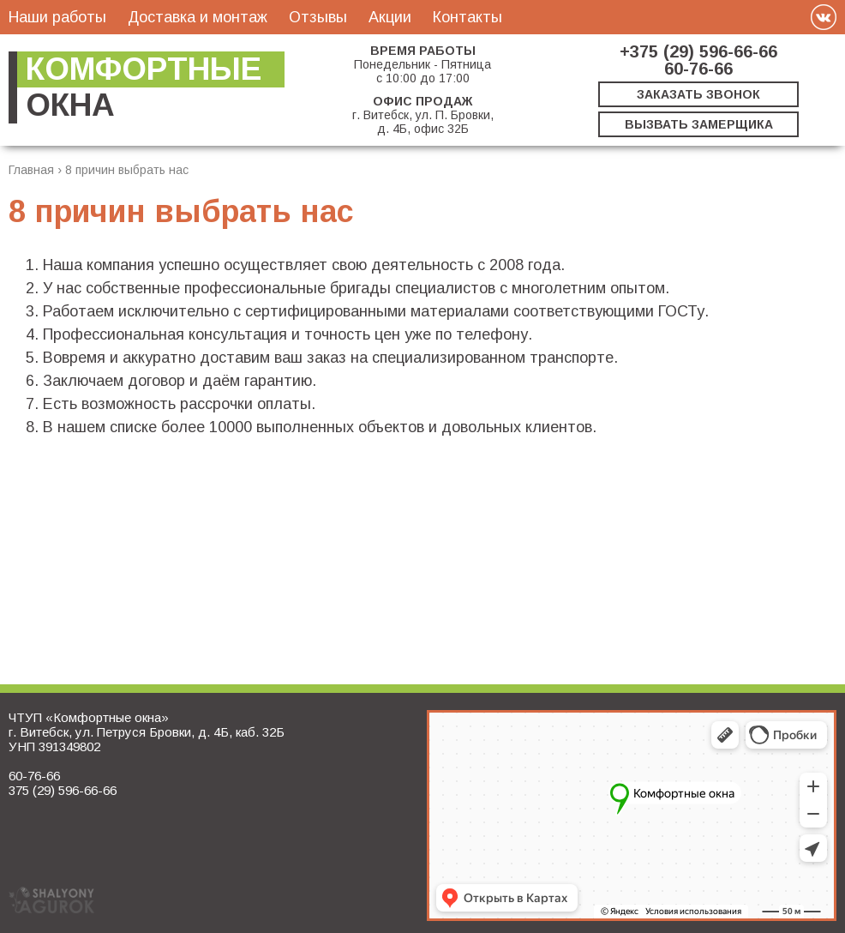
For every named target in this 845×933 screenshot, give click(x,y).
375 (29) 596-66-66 (63, 790)
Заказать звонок (698, 94)
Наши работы (57, 17)
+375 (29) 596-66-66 (698, 51)
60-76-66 (698, 68)
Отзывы (318, 17)
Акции (390, 17)
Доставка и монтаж (197, 17)
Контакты (467, 17)
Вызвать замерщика (699, 124)
